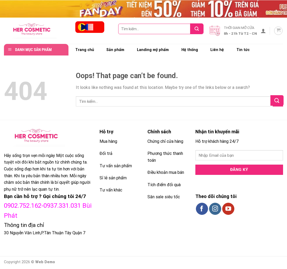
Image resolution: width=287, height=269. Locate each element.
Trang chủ (84, 50)
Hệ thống (189, 50)
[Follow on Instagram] (215, 209)
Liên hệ (217, 50)
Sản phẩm (115, 50)
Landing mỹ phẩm (153, 50)
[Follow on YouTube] (228, 209)
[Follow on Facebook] (202, 209)
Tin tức (243, 50)
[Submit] (198, 28)
